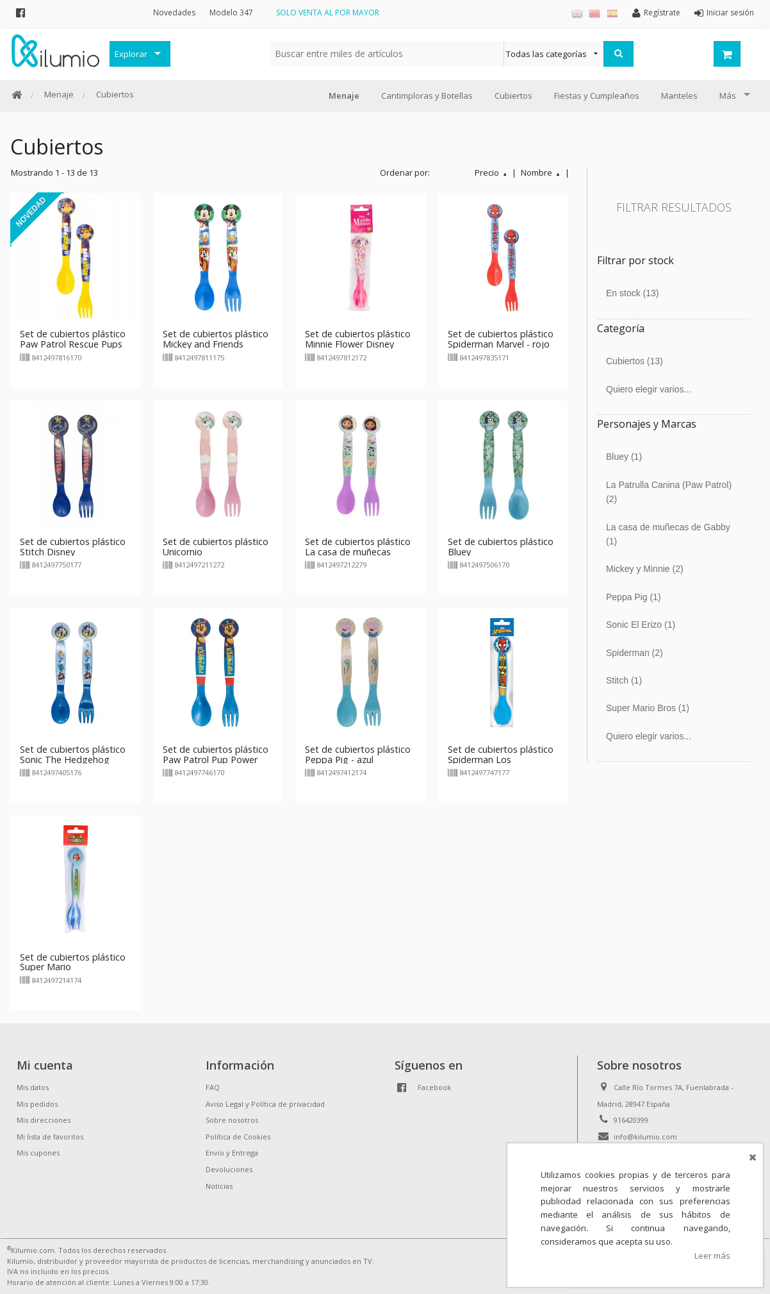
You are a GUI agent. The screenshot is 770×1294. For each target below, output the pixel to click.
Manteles (679, 95)
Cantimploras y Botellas (427, 95)
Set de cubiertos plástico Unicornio (215, 546)
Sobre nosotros (232, 1120)
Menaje (59, 94)
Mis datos (33, 1087)
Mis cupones (38, 1152)
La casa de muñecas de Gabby (668, 534)
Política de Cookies (238, 1136)
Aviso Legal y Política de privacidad (265, 1104)
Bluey (624, 456)
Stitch (624, 680)
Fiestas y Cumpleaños (596, 95)
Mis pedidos (37, 1104)
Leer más (712, 1255)
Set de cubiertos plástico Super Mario (73, 962)
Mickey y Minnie (645, 569)
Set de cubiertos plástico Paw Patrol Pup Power (215, 754)
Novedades (174, 12)
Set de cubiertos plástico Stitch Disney (73, 546)
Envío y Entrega (232, 1152)
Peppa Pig (633, 597)
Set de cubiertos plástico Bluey (500, 546)
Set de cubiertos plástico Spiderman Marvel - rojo (500, 339)
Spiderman (634, 653)
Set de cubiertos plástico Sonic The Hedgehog (73, 754)
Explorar (131, 54)
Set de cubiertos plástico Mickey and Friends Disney (215, 344)
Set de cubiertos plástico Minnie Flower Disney (358, 339)
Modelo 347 (231, 12)
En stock (632, 293)
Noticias (219, 1186)
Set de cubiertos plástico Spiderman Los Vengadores (500, 759)
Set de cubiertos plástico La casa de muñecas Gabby (358, 551)
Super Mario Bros (647, 708)
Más (727, 95)
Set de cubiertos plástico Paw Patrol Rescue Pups (73, 339)
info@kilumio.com (645, 1136)
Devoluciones (229, 1169)
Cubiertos (115, 94)
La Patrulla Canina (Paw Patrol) (669, 492)
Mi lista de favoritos (50, 1136)
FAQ (213, 1087)
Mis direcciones (43, 1120)
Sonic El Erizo (640, 624)
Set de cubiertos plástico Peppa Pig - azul (358, 754)
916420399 (631, 1120)
